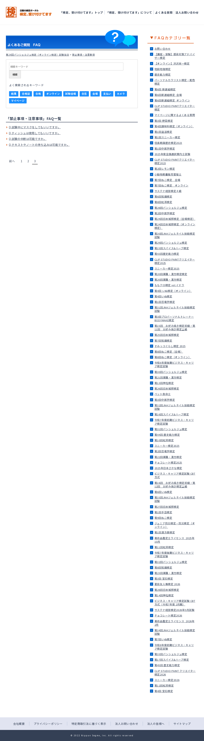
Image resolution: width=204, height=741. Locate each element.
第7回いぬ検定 (163, 639)
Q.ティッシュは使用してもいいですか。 (35, 133)
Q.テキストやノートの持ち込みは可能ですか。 (39, 145)
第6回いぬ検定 (163, 492)
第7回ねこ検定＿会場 (167, 180)
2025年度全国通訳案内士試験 (172, 154)
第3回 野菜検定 (164, 121)
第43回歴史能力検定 (167, 254)
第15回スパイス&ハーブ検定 (172, 248)
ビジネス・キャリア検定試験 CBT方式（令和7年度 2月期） (175, 602)
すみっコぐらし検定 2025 (170, 346)
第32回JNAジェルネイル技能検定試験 (175, 407)
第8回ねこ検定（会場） (169, 351)
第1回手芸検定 (163, 512)
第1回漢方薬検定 (165, 532)
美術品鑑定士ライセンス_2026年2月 (175, 623)
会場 (95, 94)
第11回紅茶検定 (164, 547)
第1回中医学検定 (165, 148)
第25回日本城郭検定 (167, 335)
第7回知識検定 (163, 340)
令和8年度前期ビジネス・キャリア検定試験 (174, 646)
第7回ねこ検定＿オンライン (171, 185)
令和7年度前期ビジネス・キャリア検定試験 (174, 421)
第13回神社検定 (164, 383)
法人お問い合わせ (187, 12)
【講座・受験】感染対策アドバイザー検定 (175, 56)
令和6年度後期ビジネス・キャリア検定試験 (174, 364)
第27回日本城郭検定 (167, 507)
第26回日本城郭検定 (167, 388)
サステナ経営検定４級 (168, 191)
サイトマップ (182, 724)
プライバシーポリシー (48, 724)
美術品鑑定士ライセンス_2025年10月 (175, 539)
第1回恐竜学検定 (165, 302)
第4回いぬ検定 (163, 296)
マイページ (18, 100)
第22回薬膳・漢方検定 (168, 457)
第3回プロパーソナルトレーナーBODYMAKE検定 (174, 318)
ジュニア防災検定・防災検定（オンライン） (175, 525)
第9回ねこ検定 (163, 518)
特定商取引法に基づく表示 (89, 724)
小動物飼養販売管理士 (168, 174)
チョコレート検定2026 (168, 615)
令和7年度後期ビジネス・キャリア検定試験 (174, 554)
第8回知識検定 (163, 567)
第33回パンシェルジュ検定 (171, 654)
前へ (12, 161)
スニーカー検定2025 (167, 268)
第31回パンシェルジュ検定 (171, 429)
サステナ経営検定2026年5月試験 (175, 610)
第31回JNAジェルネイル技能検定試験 (175, 309)
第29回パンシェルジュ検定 (171, 243)
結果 (13, 94)
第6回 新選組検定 (165, 89)
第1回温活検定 (163, 132)
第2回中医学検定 (165, 213)
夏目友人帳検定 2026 (167, 584)
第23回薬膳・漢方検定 (168, 573)
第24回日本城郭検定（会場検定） (175, 219)
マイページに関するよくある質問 (175, 115)
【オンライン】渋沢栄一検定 (172, 63)
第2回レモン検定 (165, 168)
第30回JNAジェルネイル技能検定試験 (175, 235)
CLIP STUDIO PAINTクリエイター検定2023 (175, 161)
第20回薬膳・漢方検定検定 (171, 274)
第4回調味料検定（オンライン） (174, 126)
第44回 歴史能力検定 (167, 435)
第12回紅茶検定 (164, 685)
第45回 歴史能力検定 (167, 665)
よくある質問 (163, 12)
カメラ (121, 94)
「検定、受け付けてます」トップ (81, 12)
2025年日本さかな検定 (168, 468)
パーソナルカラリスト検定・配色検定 (175, 81)
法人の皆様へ (156, 724)
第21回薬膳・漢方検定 (168, 377)
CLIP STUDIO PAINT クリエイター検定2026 (175, 672)
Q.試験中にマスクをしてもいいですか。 (35, 127)
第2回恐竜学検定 (165, 451)
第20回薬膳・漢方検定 (168, 279)
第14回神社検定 (164, 595)
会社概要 (19, 724)
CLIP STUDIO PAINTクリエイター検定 (175, 107)
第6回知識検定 (163, 196)
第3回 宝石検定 (164, 578)
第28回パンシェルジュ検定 (171, 208)
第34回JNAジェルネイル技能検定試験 (175, 632)
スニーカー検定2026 (167, 680)
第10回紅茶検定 (164, 440)
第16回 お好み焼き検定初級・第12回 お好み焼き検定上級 (175, 484)
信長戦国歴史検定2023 (168, 143)
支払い (107, 94)
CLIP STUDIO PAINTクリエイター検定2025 (175, 261)
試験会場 (70, 94)
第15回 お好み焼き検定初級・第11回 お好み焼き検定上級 (175, 327)
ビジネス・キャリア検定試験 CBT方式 (175, 475)
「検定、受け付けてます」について (129, 12)
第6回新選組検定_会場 (168, 95)
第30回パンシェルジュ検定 (171, 372)
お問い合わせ (163, 49)
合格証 (26, 94)
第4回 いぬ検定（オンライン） (173, 291)
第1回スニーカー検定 (167, 137)
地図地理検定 (163, 69)
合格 (38, 94)
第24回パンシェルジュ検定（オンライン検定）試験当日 (37, 54)
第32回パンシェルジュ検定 (171, 562)
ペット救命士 (163, 394)
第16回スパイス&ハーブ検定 (172, 414)
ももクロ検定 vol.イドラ (169, 285)
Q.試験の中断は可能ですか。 (28, 139)
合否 (84, 94)
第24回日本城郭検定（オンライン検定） (175, 226)
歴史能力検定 (163, 74)
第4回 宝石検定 (164, 691)
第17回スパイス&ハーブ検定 (172, 659)
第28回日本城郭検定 (167, 590)
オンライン (53, 94)
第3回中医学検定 (165, 400)
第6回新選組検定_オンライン (172, 100)
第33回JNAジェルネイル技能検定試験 (175, 499)
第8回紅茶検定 (163, 202)
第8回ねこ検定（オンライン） (173, 357)
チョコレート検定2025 (168, 462)
